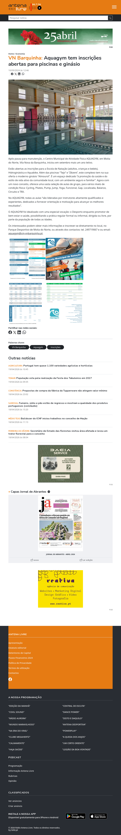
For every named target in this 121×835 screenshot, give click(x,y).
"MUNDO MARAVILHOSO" (21, 724)
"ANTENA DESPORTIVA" (74, 724)
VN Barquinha (19, 347)
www (35, 560)
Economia (20, 53)
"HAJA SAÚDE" (15, 749)
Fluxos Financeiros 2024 (20, 657)
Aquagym (38, 347)
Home (11, 53)
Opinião (12, 780)
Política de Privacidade (20, 663)
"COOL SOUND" (16, 712)
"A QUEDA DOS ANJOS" (74, 736)
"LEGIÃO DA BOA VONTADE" (76, 749)
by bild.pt (13, 830)
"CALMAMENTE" (16, 743)
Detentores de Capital (19, 652)
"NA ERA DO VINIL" (18, 730)
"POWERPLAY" (69, 730)
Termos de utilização (19, 668)
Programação (15, 765)
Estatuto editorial (17, 647)
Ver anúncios (15, 801)
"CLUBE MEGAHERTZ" (19, 736)
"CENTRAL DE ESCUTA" (73, 705)
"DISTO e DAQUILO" (72, 718)
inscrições (55, 347)
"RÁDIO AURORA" (17, 718)
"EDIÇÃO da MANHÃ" (19, 705)
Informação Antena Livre (21, 770)
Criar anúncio (15, 806)
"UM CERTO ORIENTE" (73, 743)
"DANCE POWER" (71, 712)
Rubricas (12, 776)
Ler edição (86, 560)
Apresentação (15, 642)
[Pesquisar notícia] (58, 18)
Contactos (13, 673)
